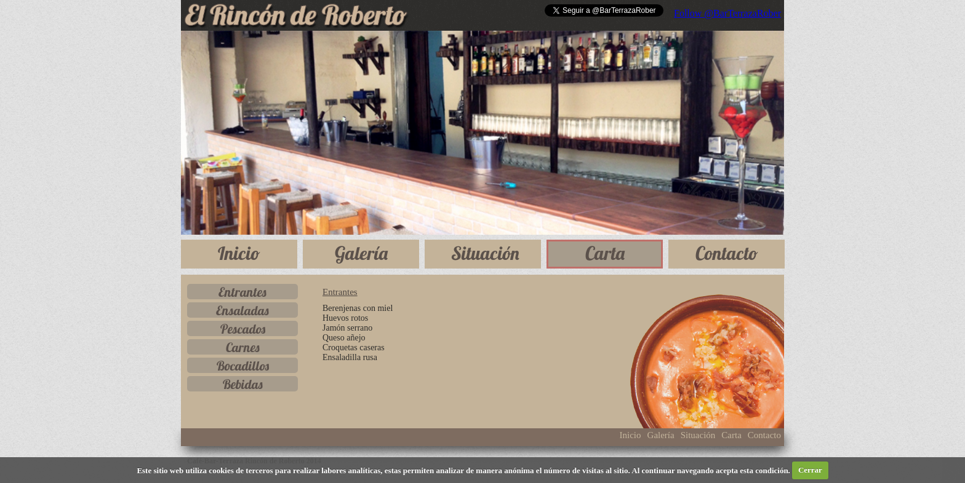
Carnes (243, 347)
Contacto (726, 253)
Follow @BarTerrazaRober (727, 13)
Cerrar (810, 469)
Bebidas (243, 384)
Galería (361, 253)
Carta (605, 253)
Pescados (242, 329)
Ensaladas (242, 310)
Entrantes (242, 292)
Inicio (239, 253)
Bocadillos (243, 366)
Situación (485, 253)
